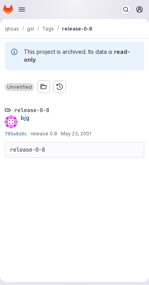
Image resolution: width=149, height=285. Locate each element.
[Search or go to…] (126, 9)
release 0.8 (44, 134)
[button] (19, 87)
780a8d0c (16, 134)
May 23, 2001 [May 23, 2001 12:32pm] (76, 134)
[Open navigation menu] (21, 9)
